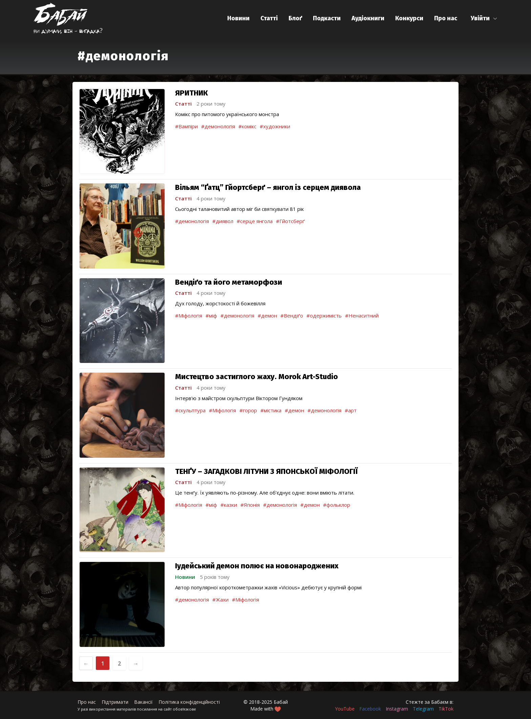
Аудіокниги (368, 18)
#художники (275, 126)
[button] (484, 18)
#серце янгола (255, 221)
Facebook (370, 708)
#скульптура (190, 410)
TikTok (446, 708)
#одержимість (324, 315)
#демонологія (218, 126)
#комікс (247, 126)
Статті (269, 18)
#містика (270, 410)
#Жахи (220, 599)
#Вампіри (186, 126)
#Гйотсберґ (290, 221)
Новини (238, 18)
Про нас (445, 18)
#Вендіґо (291, 315)
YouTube (345, 708)
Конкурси (409, 18)
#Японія (250, 504)
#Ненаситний (362, 315)
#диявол (222, 221)
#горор (248, 410)
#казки (228, 504)
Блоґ (295, 18)
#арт (351, 410)
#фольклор (336, 504)
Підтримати (115, 702)
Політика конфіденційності (189, 702)
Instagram (397, 708)
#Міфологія (188, 315)
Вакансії (143, 702)
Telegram (423, 708)
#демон (267, 315)
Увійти (480, 18)
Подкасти (327, 18)
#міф (211, 315)
